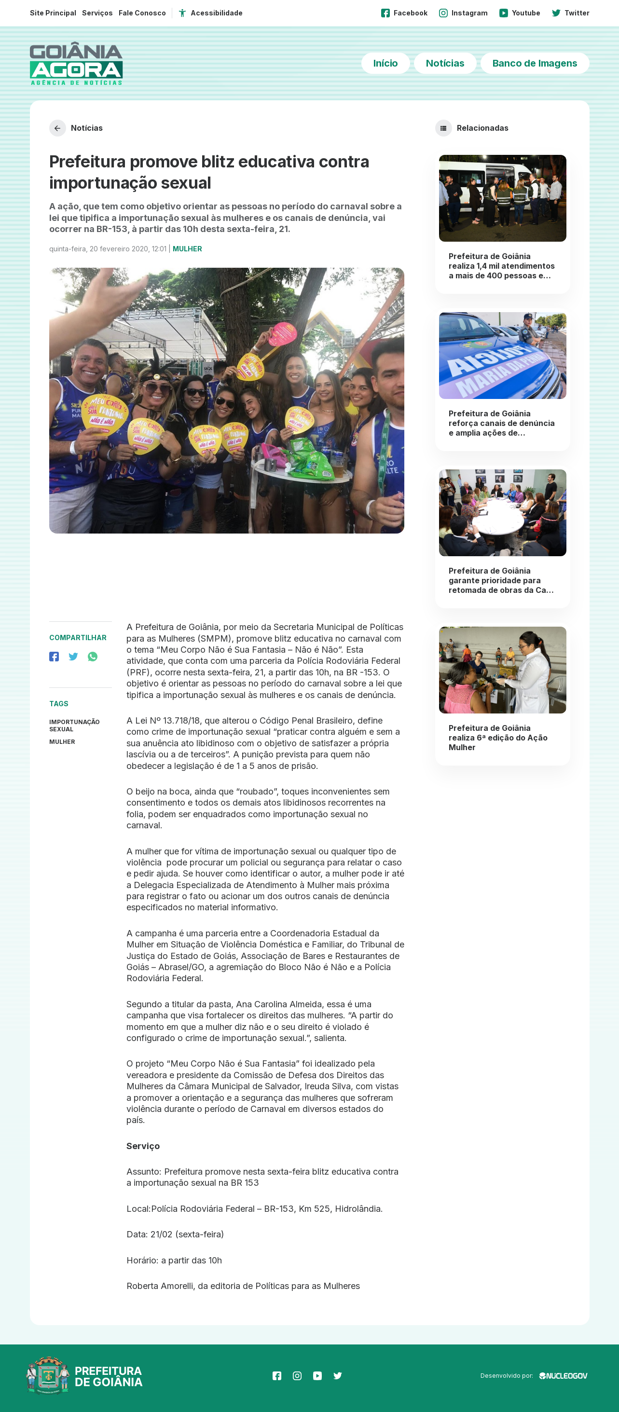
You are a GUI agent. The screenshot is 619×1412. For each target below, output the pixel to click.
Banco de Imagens (535, 63)
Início (385, 63)
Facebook (404, 13)
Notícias (445, 63)
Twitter (571, 13)
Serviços (97, 13)
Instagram (463, 13)
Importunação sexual (74, 725)
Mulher (187, 249)
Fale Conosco (142, 13)
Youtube (519, 13)
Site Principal (53, 13)
